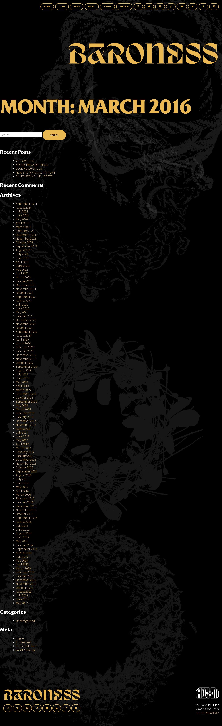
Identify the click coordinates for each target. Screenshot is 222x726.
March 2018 (23, 409)
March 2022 (23, 277)
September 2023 (26, 246)
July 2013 (22, 556)
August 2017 (24, 428)
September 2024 (26, 203)
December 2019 (26, 355)
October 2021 (24, 293)
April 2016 (22, 491)
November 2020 (26, 324)
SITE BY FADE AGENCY (208, 713)
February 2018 (25, 413)
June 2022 (22, 266)
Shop (124, 6)
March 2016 (23, 494)
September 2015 (26, 518)
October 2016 (24, 467)
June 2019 (22, 378)
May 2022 (22, 269)
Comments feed (26, 646)
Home (47, 6)
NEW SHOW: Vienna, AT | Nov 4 (35, 172)
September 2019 (26, 366)
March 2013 (23, 568)
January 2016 (24, 502)
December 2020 (26, 320)
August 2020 (24, 335)
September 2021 (26, 297)
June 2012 (22, 599)
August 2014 (24, 533)
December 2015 (26, 506)
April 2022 (22, 273)
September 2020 (26, 331)
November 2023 (26, 238)
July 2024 (22, 211)
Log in (20, 638)
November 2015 (26, 510)
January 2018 (24, 417)
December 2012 (26, 580)
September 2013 (26, 549)
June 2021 (22, 308)
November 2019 (26, 359)
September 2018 (26, 401)
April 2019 (22, 386)
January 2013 (24, 576)
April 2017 (22, 444)
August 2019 (24, 370)
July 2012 (22, 595)
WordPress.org (25, 650)
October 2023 (24, 242)
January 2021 (24, 316)
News (77, 6)
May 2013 (22, 560)
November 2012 (26, 584)
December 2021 (26, 285)
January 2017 (24, 456)
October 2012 (24, 588)
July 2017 (22, 432)
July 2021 (22, 304)
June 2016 (22, 483)
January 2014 (24, 545)
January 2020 (24, 351)
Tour (62, 6)
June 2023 (22, 258)
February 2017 (25, 452)
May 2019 (22, 382)
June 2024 (22, 215)
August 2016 (24, 475)
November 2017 (26, 425)
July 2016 (22, 479)
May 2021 (22, 312)
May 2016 (22, 487)
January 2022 (24, 281)
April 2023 (22, 262)
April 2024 (22, 223)
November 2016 (26, 463)
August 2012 (24, 591)
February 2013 (25, 572)
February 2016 (25, 498)
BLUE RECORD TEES (29, 168)
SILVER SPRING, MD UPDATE (34, 176)
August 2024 (24, 207)
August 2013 (24, 553)
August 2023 (24, 250)
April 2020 (22, 339)
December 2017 (26, 421)
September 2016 (26, 471)
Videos (107, 6)
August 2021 (24, 300)
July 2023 (22, 254)
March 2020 (23, 343)
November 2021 (26, 289)
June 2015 (22, 529)
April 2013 (22, 564)
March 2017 (23, 448)
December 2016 (26, 459)
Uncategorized (25, 621)
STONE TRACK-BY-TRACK (32, 164)
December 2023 (26, 235)
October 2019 (24, 363)
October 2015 (24, 514)
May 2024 (22, 219)
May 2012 (22, 603)
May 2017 (22, 440)
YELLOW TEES (25, 161)
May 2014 (22, 541)
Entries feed (23, 642)
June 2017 (22, 436)
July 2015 (22, 525)
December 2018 (26, 393)
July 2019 (22, 374)
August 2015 (24, 521)
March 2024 (23, 227)
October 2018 (24, 397)
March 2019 (23, 390)
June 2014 (22, 537)
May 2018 (22, 405)
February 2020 (25, 347)
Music (91, 6)
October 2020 (24, 328)
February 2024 (25, 231)
